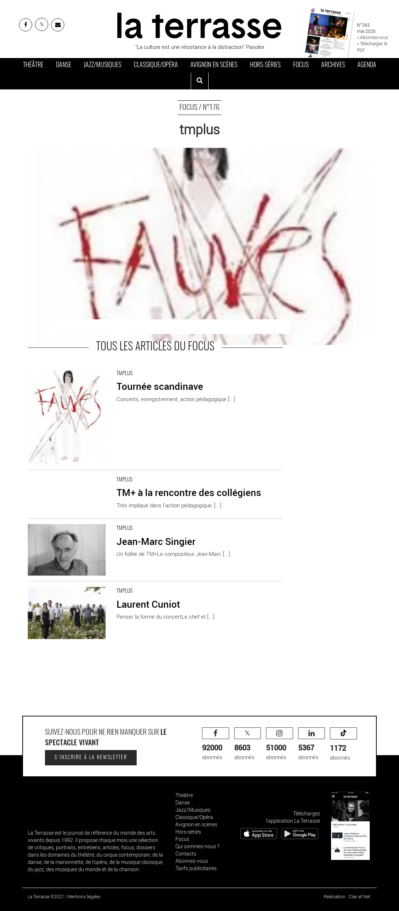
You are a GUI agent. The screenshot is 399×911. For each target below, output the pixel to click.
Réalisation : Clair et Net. (347, 896)
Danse (63, 65)
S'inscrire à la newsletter (90, 757)
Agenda (366, 65)
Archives (333, 65)
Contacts (185, 853)
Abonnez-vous (191, 860)
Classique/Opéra (156, 65)
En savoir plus (44, 367)
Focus (301, 65)
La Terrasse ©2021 (46, 896)
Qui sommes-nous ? (197, 846)
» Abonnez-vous (372, 37)
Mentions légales (84, 896)
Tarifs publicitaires (196, 868)
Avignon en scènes (214, 65)
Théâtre (33, 65)
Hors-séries (265, 65)
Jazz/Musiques (102, 65)
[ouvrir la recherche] (199, 81)
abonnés (215, 744)
